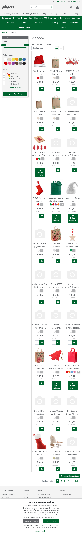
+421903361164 (60, 1)
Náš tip (11, 74)
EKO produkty (13, 79)
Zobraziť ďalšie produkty (70, 476)
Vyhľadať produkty (15, 94)
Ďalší (77, 481)
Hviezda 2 (12, 84)
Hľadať (15, 37)
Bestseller (12, 76)
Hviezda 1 (12, 81)
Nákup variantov (40, 172)
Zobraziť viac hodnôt (15, 87)
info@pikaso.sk (75, 1)
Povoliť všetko (51, 521)
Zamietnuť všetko (31, 521)
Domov (4, 32)
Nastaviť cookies (41, 531)
